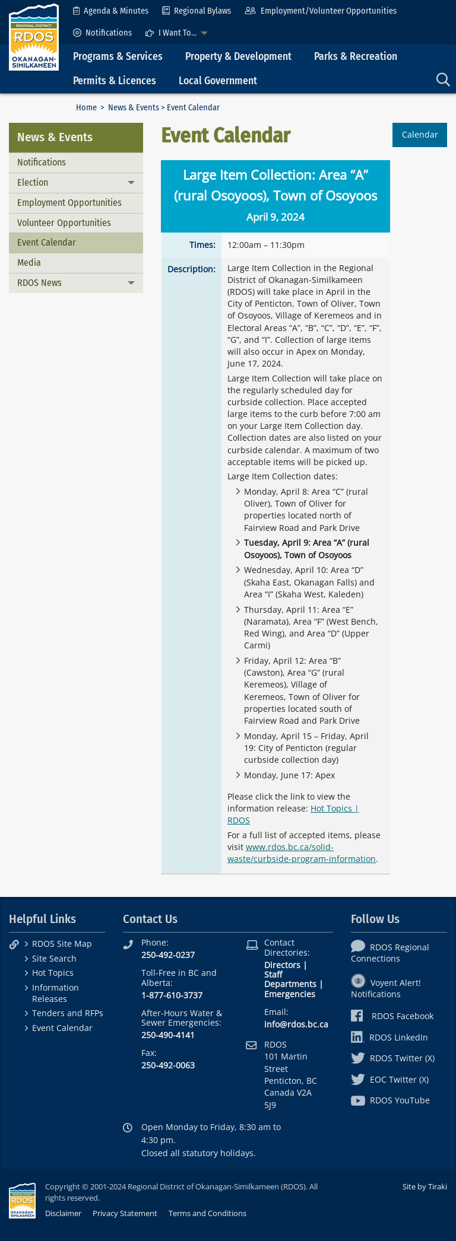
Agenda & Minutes (110, 11)
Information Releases (55, 993)
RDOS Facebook (392, 1016)
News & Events (133, 108)
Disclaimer (63, 1213)
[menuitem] (110, 11)
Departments (290, 983)
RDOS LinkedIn (389, 1037)
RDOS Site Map (62, 943)
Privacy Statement (125, 1213)
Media (29, 262)
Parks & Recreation (355, 56)
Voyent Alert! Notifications (386, 988)
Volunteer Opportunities (64, 222)
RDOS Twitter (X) (393, 1058)
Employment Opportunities (69, 202)
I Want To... (171, 33)
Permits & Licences (114, 81)
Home (86, 108)
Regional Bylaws (196, 11)
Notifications (102, 33)
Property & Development (238, 56)
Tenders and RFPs (67, 1013)
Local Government (218, 81)
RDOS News (39, 282)
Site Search (54, 958)
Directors (282, 964)
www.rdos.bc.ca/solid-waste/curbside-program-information (301, 852)
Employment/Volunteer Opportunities (320, 11)
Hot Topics (53, 972)
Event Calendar (46, 242)
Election (32, 182)
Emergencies (289, 994)
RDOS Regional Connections (390, 952)
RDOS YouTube (390, 1100)
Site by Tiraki (425, 1186)
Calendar (420, 134)
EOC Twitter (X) (390, 1079)
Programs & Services (118, 56)
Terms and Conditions (207, 1213)
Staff (273, 974)
